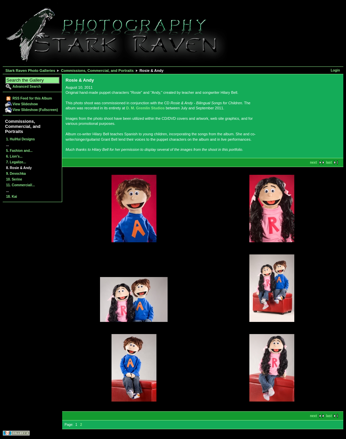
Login (335, 70)
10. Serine (14, 179)
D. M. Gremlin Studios (145, 108)
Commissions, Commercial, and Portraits (97, 70)
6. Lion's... (14, 156)
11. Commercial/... (20, 185)
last (329, 162)
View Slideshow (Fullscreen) (35, 110)
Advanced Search (27, 86)
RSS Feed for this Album (32, 98)
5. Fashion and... (19, 151)
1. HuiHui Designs (20, 139)
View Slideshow (25, 104)
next (313, 162)
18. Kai (11, 196)
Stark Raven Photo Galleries (30, 70)
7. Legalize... (16, 162)
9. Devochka (16, 173)
